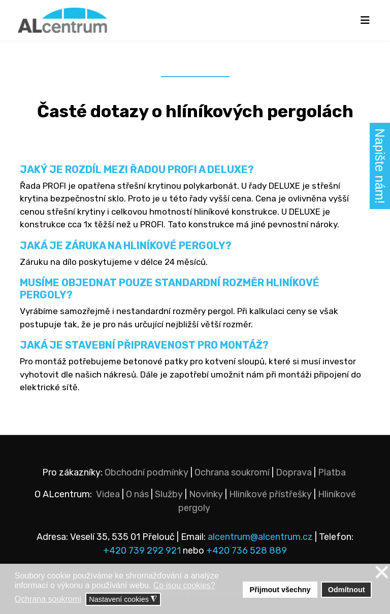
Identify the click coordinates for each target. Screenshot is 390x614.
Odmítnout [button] (346, 590)
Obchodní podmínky (146, 472)
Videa (108, 494)
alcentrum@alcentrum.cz (261, 536)
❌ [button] (382, 572)
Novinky (206, 494)
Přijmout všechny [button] (280, 590)
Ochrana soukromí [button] (48, 599)
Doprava (294, 472)
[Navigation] (365, 20)
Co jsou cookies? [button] (184, 585)
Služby (169, 494)
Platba (332, 472)
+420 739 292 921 (142, 550)
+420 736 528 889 (246, 550)
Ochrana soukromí (232, 472)
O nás (137, 494)
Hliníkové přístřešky (270, 494)
